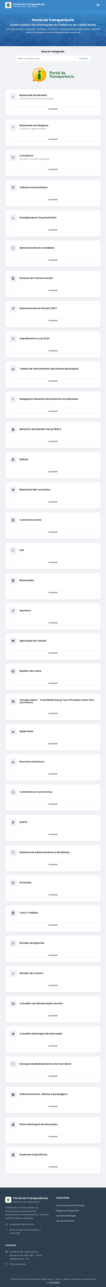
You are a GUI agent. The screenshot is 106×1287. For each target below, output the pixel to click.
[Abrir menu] (98, 5)
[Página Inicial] (25, 5)
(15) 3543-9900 (18, 1264)
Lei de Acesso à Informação (70, 1205)
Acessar (53, 108)
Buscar (83, 58)
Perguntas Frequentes (67, 1210)
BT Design (55, 1282)
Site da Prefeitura (65, 1220)
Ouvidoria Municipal (66, 1215)
